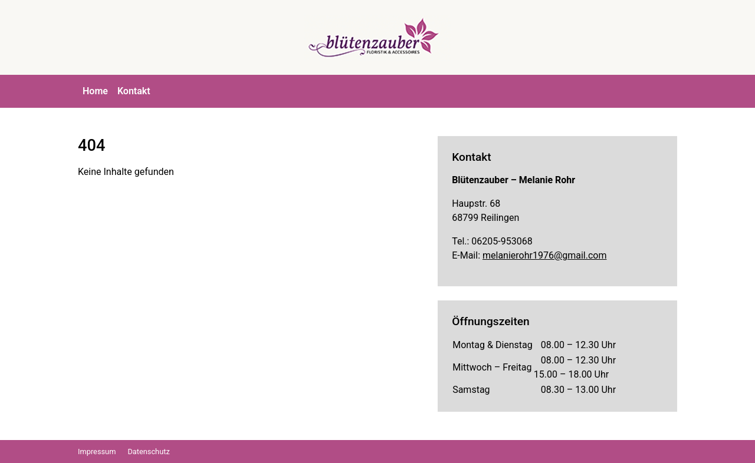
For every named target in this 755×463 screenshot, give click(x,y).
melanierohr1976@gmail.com (544, 255)
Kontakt (133, 91)
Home (95, 91)
